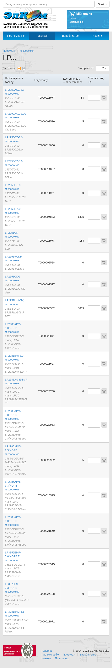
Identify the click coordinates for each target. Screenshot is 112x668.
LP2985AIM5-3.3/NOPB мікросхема (13, 485)
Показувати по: (86, 68)
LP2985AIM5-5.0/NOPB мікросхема (13, 521)
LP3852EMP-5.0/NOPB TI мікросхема (13, 556)
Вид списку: (9, 68)
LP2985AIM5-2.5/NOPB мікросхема (13, 450)
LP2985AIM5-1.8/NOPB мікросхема (13, 415)
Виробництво (70, 35)
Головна (46, 650)
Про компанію (15, 35)
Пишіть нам (62, 658)
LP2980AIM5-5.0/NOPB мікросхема (13, 328)
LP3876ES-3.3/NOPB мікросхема (12, 587)
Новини (97, 35)
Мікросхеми (27, 50)
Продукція (42, 35)
